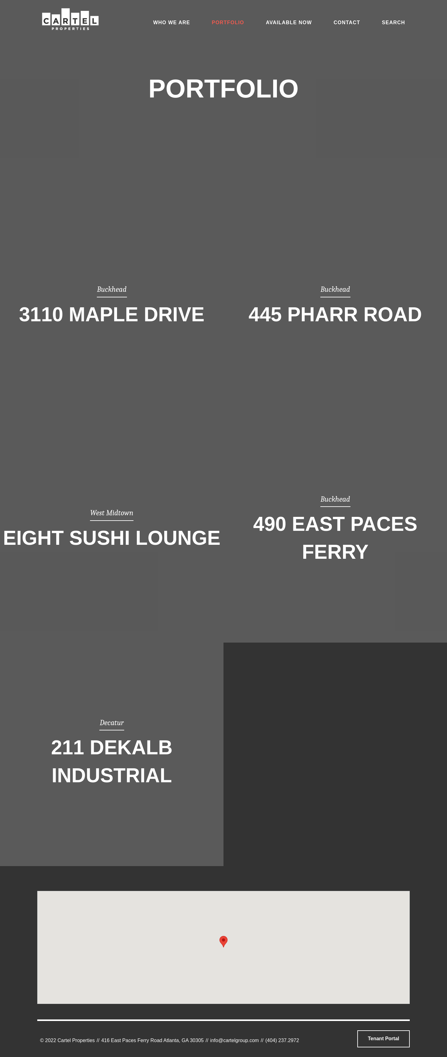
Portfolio (228, 22)
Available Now (289, 22)
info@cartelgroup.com (234, 1040)
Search (393, 22)
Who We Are (171, 22)
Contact (347, 22)
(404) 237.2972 (282, 1040)
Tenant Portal (383, 1038)
